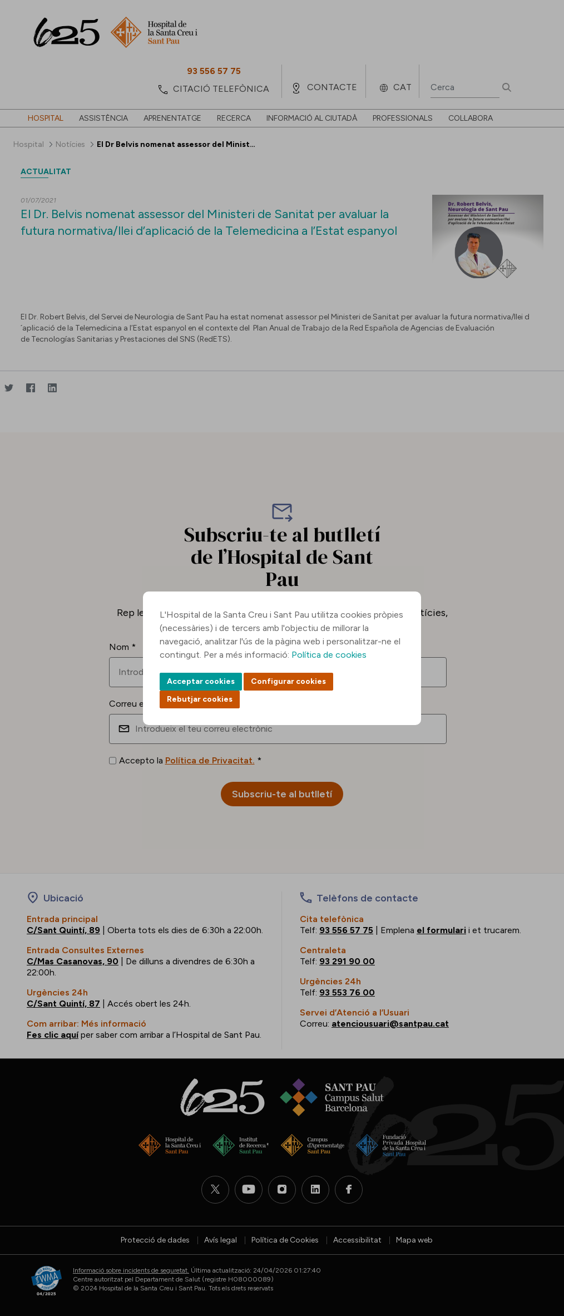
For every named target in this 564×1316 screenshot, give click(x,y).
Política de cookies (329, 654)
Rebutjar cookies (199, 699)
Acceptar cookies (201, 681)
